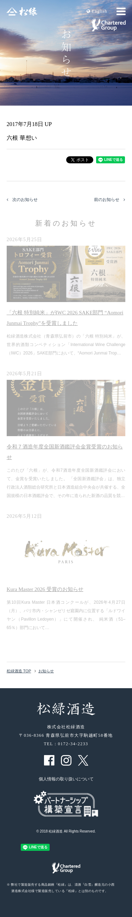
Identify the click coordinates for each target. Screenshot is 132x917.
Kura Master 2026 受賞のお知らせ (45, 589)
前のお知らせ (109, 199)
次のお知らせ (22, 199)
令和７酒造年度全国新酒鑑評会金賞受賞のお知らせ (65, 452)
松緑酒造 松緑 (21, 11)
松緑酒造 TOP (19, 671)
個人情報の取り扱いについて (66, 779)
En (97, 11)
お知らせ (46, 671)
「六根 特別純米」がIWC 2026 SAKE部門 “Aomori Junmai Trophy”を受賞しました (65, 318)
